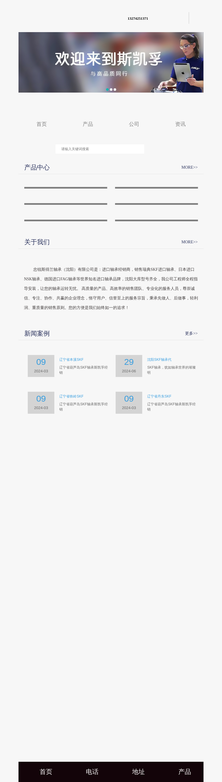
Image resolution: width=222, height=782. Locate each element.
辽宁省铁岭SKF (71, 660)
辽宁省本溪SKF (71, 623)
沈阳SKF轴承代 (159, 623)
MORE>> (190, 167)
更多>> (191, 597)
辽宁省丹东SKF (159, 660)
